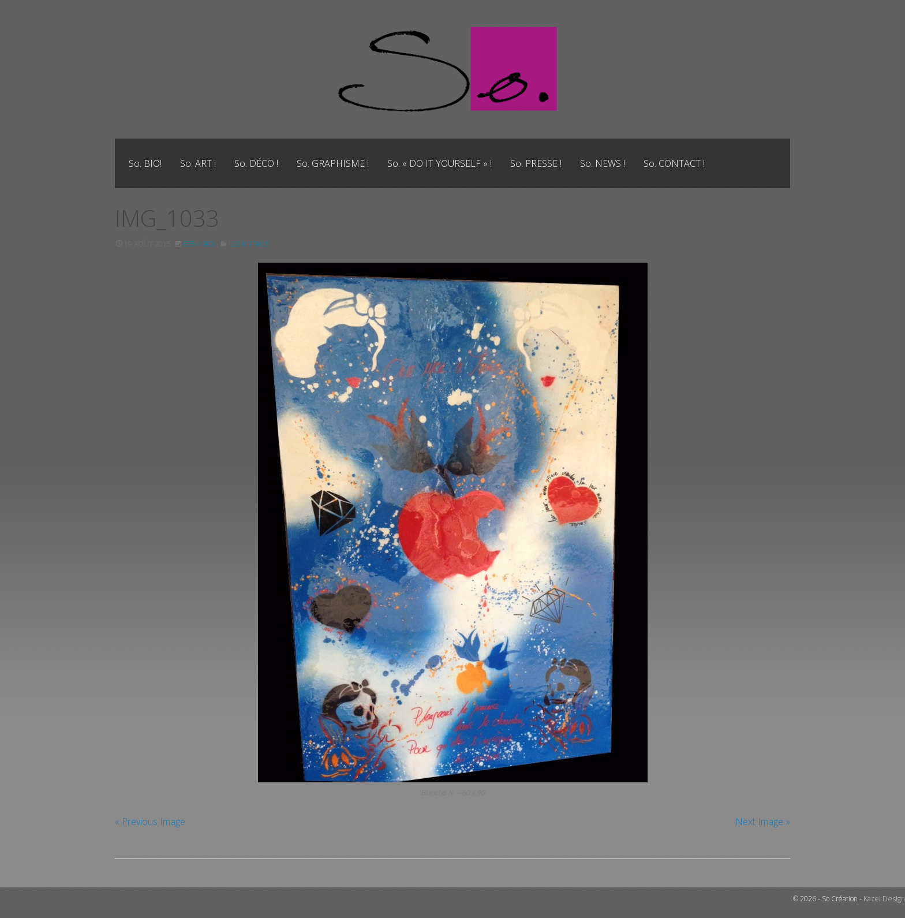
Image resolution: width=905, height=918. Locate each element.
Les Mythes (249, 244)
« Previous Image (150, 821)
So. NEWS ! (602, 163)
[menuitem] (145, 163)
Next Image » (762, 821)
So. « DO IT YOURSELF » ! (439, 163)
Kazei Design (885, 899)
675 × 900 (199, 244)
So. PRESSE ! (536, 163)
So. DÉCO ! (256, 163)
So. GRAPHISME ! (333, 163)
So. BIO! (145, 163)
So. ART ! (198, 163)
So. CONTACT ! (674, 163)
